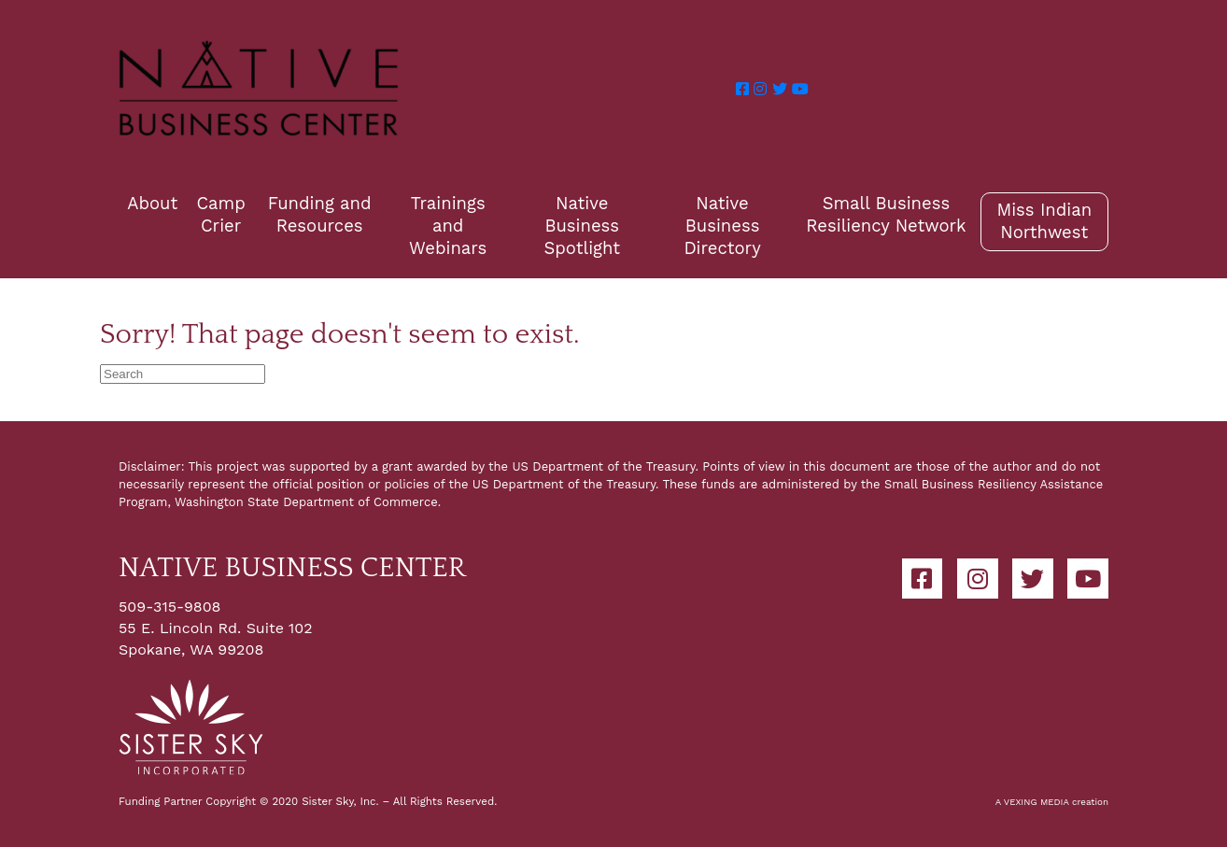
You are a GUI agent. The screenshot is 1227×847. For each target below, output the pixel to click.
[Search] (182, 374)
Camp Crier (220, 214)
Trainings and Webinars (448, 225)
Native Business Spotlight (582, 225)
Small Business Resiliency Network (886, 214)
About (152, 203)
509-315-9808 (169, 606)
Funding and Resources (320, 214)
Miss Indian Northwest (1044, 221)
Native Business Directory (722, 225)
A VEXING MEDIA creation (1051, 802)
